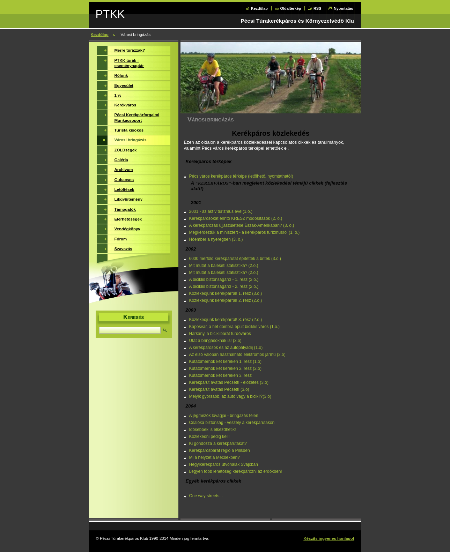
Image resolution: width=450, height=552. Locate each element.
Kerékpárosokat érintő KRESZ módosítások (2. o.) (235, 218)
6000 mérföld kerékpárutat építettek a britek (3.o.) (235, 258)
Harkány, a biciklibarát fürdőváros (220, 333)
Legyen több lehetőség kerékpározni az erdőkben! (235, 471)
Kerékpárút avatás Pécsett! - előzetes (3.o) (228, 382)
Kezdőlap (259, 8)
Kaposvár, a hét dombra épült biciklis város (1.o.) (234, 326)
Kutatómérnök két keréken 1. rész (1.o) (225, 361)
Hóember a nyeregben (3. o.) (216, 239)
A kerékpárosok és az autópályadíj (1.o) (226, 347)
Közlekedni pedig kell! (209, 436)
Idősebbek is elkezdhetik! (212, 429)
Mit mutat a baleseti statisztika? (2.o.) (223, 265)
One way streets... (206, 495)
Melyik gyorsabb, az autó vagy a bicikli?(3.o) (230, 396)
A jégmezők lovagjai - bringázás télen (223, 415)
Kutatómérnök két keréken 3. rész (220, 375)
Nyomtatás (343, 8)
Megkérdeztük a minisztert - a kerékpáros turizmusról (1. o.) (244, 232)
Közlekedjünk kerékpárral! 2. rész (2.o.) (225, 300)
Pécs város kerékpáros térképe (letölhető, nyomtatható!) (241, 176)
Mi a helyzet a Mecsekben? (214, 457)
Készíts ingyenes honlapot (328, 538)
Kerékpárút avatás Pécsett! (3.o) (219, 389)
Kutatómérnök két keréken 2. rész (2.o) (225, 368)
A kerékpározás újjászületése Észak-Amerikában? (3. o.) (241, 225)
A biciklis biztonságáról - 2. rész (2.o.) (224, 286)
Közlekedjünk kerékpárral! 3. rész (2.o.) (225, 319)
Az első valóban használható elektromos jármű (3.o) (237, 354)
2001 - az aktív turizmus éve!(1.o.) (220, 211)
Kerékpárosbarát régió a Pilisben (219, 450)
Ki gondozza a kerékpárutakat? (218, 443)
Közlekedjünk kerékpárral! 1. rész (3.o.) (225, 293)
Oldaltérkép (290, 8)
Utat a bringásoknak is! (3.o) (215, 340)
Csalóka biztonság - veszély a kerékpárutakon (232, 422)
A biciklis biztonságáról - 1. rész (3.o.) (224, 279)
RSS (317, 8)
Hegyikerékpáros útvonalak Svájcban (223, 464)
